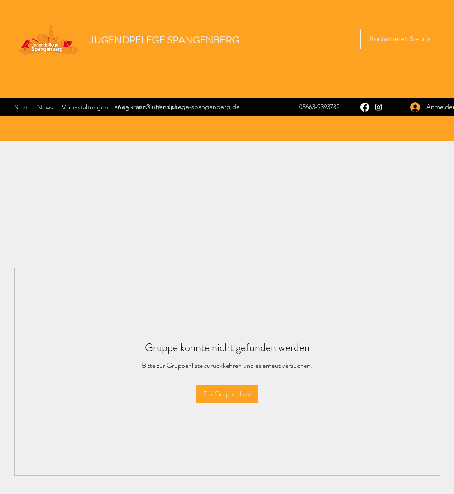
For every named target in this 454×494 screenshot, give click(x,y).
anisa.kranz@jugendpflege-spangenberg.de (177, 107)
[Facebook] (364, 107)
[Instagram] (378, 107)
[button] (400, 39)
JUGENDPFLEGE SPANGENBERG (164, 40)
